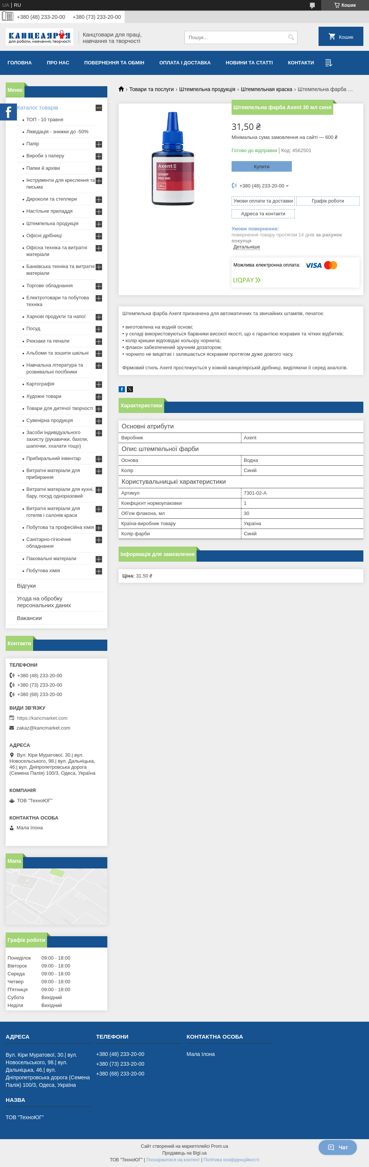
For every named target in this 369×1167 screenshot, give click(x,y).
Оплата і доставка (184, 63)
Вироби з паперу (45, 155)
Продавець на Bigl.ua (184, 1153)
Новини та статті (249, 63)
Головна (20, 63)
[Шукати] (290, 37)
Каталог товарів (37, 107)
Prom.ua (219, 1146)
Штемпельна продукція (207, 89)
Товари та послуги (151, 89)
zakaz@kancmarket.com (43, 728)
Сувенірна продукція (49, 420)
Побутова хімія (43, 570)
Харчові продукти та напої (55, 316)
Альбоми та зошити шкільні (57, 353)
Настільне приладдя (49, 211)
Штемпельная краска (267, 89)
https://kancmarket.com (42, 718)
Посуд (33, 328)
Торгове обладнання (49, 285)
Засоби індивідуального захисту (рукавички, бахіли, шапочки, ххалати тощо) (57, 439)
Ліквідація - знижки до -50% (57, 131)
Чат (338, 1147)
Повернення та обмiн (114, 63)
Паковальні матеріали (51, 558)
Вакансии (29, 618)
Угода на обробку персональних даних (44, 601)
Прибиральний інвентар (53, 458)
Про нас (58, 63)
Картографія (40, 384)
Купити (262, 166)
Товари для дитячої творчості (59, 408)
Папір (32, 143)
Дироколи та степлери (51, 199)
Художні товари (43, 396)
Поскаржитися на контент (173, 1159)
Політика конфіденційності (231, 1159)
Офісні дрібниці (44, 235)
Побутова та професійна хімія (60, 527)
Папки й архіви (43, 168)
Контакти (301, 63)
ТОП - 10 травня (44, 119)
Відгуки (26, 585)
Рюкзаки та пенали (47, 341)
